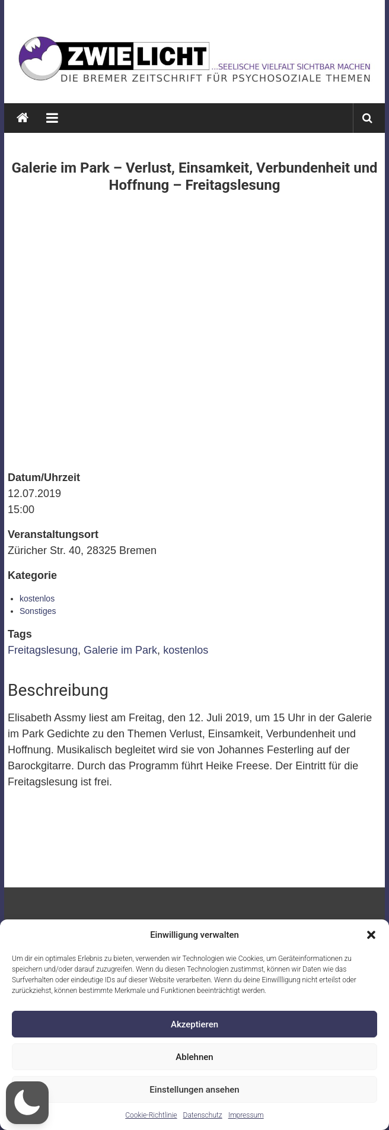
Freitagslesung (43, 650)
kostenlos (37, 598)
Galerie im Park (120, 650)
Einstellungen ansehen (194, 1089)
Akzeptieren (194, 1024)
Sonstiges (38, 611)
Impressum (246, 1115)
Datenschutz (202, 1115)
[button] (371, 935)
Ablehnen (194, 1057)
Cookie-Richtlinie (151, 1115)
